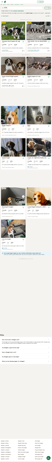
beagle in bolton (4, 443)
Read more (47, 13)
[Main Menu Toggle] (2, 2)
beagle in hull (21, 441)
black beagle (21, 454)
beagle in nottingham (6, 452)
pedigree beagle (21, 456)
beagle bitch (38, 447)
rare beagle (37, 445)
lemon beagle (21, 458)
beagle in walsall (5, 445)
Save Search (4, 16)
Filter (47, 8)
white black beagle (39, 452)
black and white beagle (23, 452)
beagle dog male (22, 445)
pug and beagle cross (40, 450)
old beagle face (38, 454)
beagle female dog (22, 443)
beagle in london (5, 441)
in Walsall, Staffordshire (18, 10)
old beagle (37, 441)
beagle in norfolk (5, 458)
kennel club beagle (22, 447)
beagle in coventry (5, 456)
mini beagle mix (38, 458)
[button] (39, 31)
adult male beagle (39, 456)
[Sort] (48, 16)
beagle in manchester (6, 454)
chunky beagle (21, 450)
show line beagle (39, 443)
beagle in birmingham (6, 447)
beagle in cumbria (5, 450)
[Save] (23, 41)
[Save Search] (49, 458)
